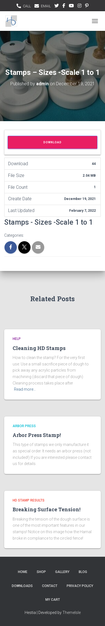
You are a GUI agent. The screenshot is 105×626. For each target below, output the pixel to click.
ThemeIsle (71, 612)
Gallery (62, 572)
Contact (49, 586)
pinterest (86, 6)
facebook (63, 6)
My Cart (52, 600)
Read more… (25, 389)
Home (22, 572)
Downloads (22, 586)
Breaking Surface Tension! (46, 509)
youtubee (71, 6)
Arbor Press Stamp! (37, 435)
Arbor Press (24, 426)
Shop (41, 572)
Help (17, 339)
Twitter (56, 6)
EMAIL (46, 6)
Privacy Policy (80, 586)
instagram (79, 6)
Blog (83, 572)
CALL (27, 6)
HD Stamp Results (29, 500)
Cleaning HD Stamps (39, 348)
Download (52, 142)
